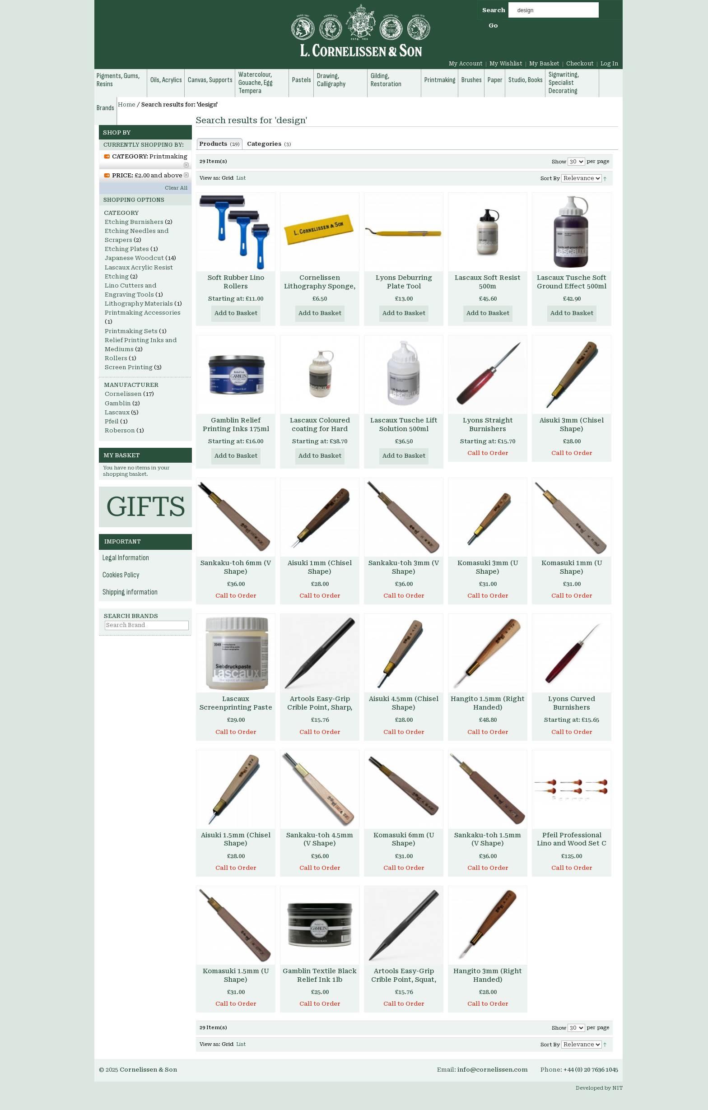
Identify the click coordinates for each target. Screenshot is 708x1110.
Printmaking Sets (131, 331)
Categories (269, 144)
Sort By (550, 178)
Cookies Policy (121, 575)
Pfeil (112, 421)
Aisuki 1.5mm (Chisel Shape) (235, 839)
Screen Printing (129, 367)
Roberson (120, 430)
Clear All (176, 188)
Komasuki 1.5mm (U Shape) (236, 975)
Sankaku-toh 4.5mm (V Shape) (319, 839)
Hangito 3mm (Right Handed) (487, 975)
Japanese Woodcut (134, 258)
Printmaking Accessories (143, 312)
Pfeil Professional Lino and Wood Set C (571, 839)
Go (493, 25)
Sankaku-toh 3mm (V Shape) (403, 567)
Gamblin (118, 403)
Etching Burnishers (134, 221)
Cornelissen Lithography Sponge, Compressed (319, 286)
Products (220, 144)
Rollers (116, 358)
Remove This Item (186, 165)
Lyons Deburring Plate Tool (404, 282)
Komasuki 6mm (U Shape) (403, 839)
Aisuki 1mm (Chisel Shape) (320, 567)
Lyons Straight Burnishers (488, 424)
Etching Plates (127, 249)
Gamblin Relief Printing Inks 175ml (236, 424)
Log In (609, 63)
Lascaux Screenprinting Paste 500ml (236, 707)
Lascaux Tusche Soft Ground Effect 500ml (571, 282)
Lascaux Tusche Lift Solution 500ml (404, 424)
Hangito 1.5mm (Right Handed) (488, 703)
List (241, 178)
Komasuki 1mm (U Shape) (571, 567)
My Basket (544, 63)
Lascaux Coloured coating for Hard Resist (320, 429)
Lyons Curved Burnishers (571, 703)
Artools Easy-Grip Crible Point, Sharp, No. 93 (319, 707)
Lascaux (117, 412)
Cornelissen (123, 393)
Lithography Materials (139, 303)
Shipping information (130, 592)
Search (493, 10)
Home (126, 105)
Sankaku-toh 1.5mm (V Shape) (487, 839)
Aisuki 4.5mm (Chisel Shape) (403, 703)
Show (559, 162)
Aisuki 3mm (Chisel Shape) (572, 424)
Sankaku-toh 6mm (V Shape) (235, 567)
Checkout (580, 63)
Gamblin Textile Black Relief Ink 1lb (320, 975)
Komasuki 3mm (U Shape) (487, 567)
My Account (466, 63)
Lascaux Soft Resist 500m (488, 282)
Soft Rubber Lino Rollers (236, 282)
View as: (210, 178)
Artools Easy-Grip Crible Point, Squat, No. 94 (403, 979)
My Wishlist (505, 63)
